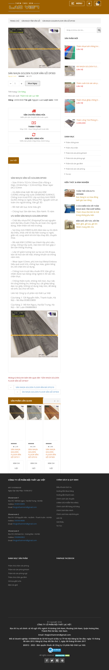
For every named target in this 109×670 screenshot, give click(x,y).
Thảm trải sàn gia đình (74, 163)
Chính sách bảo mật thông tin (67, 514)
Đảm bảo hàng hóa (34, 138)
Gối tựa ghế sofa (14, 581)
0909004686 (19, 520)
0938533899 (19, 504)
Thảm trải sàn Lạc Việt (29, 96)
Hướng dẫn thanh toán (65, 495)
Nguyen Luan (12, 76)
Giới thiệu (60, 522)
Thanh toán (34, 126)
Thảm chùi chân (72, 148)
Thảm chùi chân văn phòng (18, 565)
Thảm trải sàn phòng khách (76, 153)
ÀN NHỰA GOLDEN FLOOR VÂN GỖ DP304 (40, 392)
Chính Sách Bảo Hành (64, 510)
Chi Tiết (13, 160)
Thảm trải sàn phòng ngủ (75, 158)
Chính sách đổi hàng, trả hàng (67, 506)
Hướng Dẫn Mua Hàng (65, 491)
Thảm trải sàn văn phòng (75, 169)
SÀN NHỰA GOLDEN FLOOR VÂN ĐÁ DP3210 (35, 387)
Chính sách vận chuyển (65, 499)
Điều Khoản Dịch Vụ (64, 487)
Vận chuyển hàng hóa (34, 114)
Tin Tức (59, 526)
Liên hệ (59, 518)
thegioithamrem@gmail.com (25, 507)
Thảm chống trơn (72, 142)
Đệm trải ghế (13, 585)
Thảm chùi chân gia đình (17, 577)
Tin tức (68, 174)
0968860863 (19, 537)
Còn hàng (22, 91)
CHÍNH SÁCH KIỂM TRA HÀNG (67, 502)
